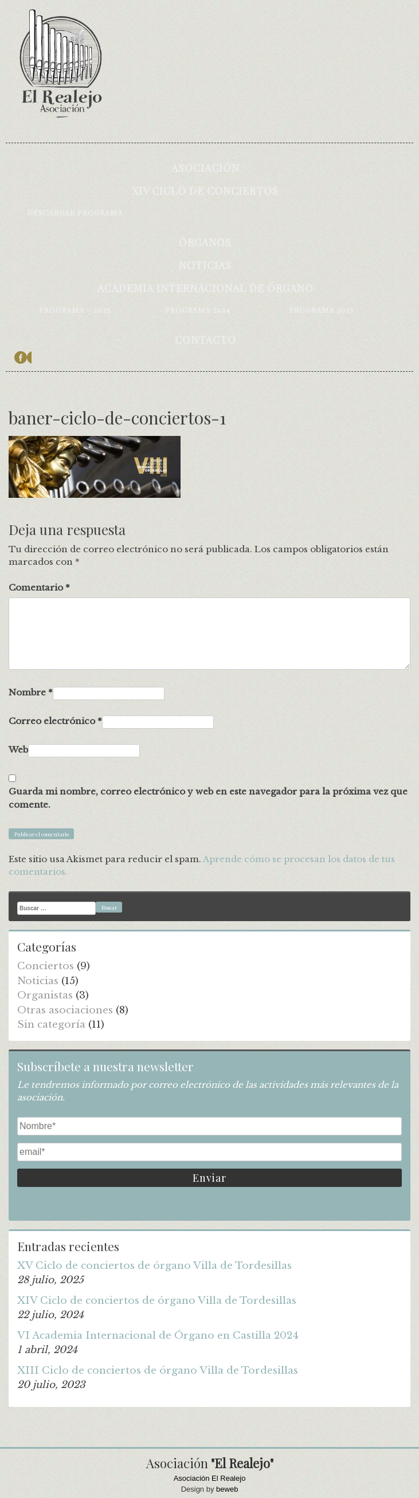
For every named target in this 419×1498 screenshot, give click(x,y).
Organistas (45, 995)
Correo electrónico (55, 720)
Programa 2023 (321, 309)
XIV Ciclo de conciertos (205, 191)
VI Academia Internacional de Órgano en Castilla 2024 (158, 1336)
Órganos (205, 242)
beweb (227, 1489)
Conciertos (45, 966)
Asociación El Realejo (210, 1478)
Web (18, 749)
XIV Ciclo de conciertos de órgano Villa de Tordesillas (156, 1301)
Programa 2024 (197, 309)
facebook (23, 357)
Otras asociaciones (65, 1010)
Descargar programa (75, 212)
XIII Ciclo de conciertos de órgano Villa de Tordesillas (157, 1371)
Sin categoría (51, 1025)
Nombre (31, 692)
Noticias (205, 265)
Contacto (205, 340)
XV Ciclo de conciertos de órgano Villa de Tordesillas (154, 1266)
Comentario (39, 587)
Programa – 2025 (75, 309)
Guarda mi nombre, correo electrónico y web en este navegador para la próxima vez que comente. (208, 798)
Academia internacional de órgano (205, 288)
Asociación (205, 168)
